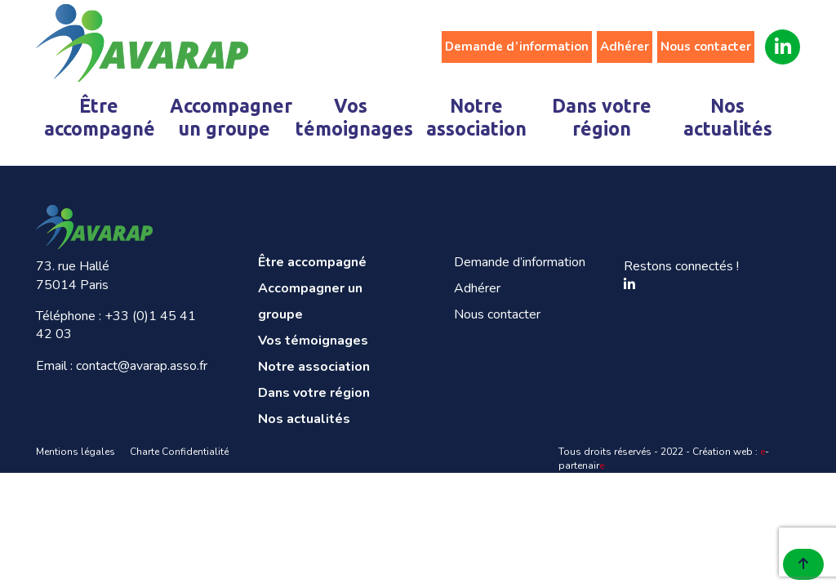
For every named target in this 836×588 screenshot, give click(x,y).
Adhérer (624, 46)
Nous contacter (705, 46)
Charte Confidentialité (179, 451)
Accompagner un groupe (228, 117)
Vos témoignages (353, 117)
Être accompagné (99, 117)
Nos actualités (727, 117)
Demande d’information (517, 46)
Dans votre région (601, 117)
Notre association (476, 117)
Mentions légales (75, 451)
